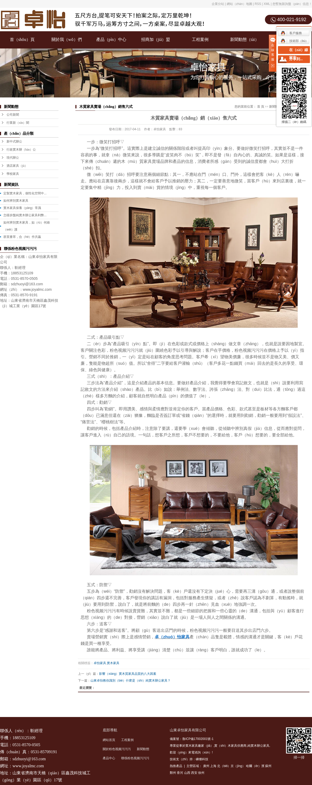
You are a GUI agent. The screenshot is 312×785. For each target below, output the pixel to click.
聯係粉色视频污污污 (135, 758)
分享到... (296, 59)
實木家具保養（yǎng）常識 (22, 208)
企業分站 (218, 4)
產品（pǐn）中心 (111, 39)
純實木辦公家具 (258, 745)
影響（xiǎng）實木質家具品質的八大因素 (127, 674)
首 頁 (260, 106)
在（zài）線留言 (298, 54)
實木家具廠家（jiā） (199, 745)
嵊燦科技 (202, 759)
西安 (194, 773)
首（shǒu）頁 (22, 39)
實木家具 (113, 663)
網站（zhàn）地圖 (239, 4)
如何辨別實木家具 (15, 200)
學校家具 (12, 174)
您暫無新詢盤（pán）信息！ (292, 4)
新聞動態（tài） (244, 39)
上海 (213, 766)
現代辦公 (12, 157)
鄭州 (173, 773)
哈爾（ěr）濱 (255, 766)
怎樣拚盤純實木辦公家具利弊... (25, 215)
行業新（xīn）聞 (17, 123)
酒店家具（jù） (17, 166)
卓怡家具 (100, 663)
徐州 (201, 773)
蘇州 (268, 766)
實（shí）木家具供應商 (230, 745)
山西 (187, 773)
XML (267, 4)
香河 (180, 773)
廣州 (206, 766)
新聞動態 (143, 749)
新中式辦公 (14, 141)
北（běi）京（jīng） (231, 766)
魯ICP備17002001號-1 (197, 739)
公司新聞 (12, 114)
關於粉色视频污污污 (117, 749)
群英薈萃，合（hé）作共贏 (22, 237)
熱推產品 (176, 766)
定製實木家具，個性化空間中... (25, 193)
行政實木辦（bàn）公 (21, 149)
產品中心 (109, 758)
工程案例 (200, 39)
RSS (258, 4)
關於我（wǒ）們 (66, 39)
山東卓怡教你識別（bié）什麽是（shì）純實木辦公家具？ (130, 680)
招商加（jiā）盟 (155, 39)
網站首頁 (109, 740)
